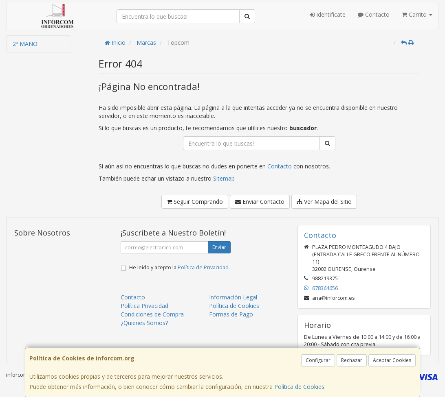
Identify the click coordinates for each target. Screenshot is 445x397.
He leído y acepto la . (179, 267)
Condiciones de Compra (152, 314)
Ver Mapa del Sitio (324, 201)
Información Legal (233, 297)
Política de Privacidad (203, 267)
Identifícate (328, 14)
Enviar (219, 247)
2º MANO (25, 44)
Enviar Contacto (259, 201)
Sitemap (224, 178)
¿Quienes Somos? (144, 323)
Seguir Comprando (195, 201)
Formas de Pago (231, 314)
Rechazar (351, 360)
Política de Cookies (299, 386)
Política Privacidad (144, 306)
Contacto (374, 14)
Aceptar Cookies (392, 360)
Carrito (417, 14)
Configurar (318, 360)
